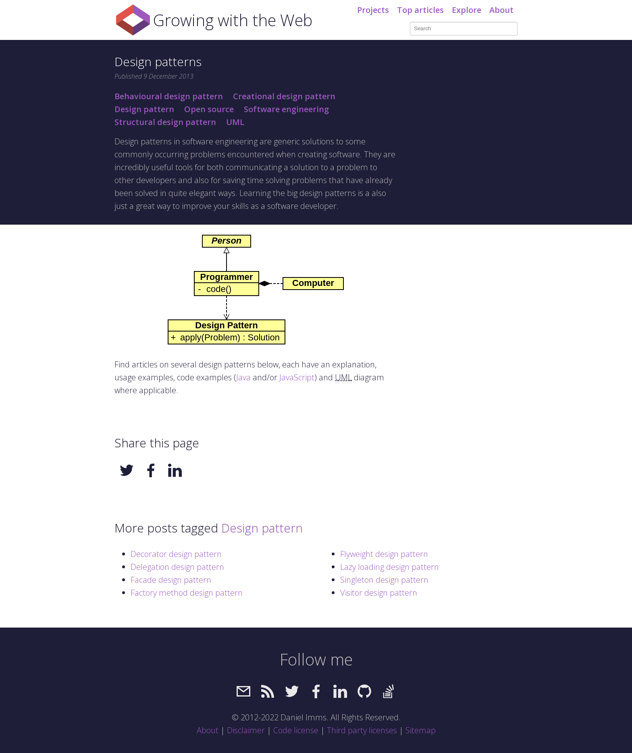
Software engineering (286, 109)
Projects (373, 9)
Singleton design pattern (384, 579)
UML (235, 122)
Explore (466, 9)
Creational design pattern (284, 96)
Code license (295, 730)
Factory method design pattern (187, 592)
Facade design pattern (171, 579)
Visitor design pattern (378, 592)
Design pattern (144, 109)
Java (243, 377)
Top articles (420, 9)
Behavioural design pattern (168, 96)
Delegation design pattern (177, 566)
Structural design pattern (165, 122)
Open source (209, 109)
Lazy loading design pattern (389, 566)
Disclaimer (246, 730)
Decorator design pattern (176, 554)
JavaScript (296, 377)
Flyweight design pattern (384, 554)
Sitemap (420, 730)
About (501, 9)
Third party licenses (362, 730)
